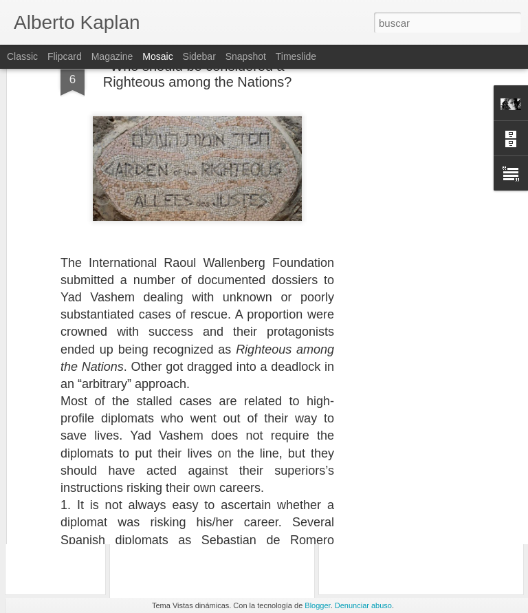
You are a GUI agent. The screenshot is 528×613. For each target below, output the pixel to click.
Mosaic (157, 56)
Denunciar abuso (363, 605)
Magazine (112, 56)
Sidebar (199, 56)
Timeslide (296, 56)
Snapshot (246, 56)
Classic (22, 56)
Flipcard (64, 56)
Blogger (317, 605)
